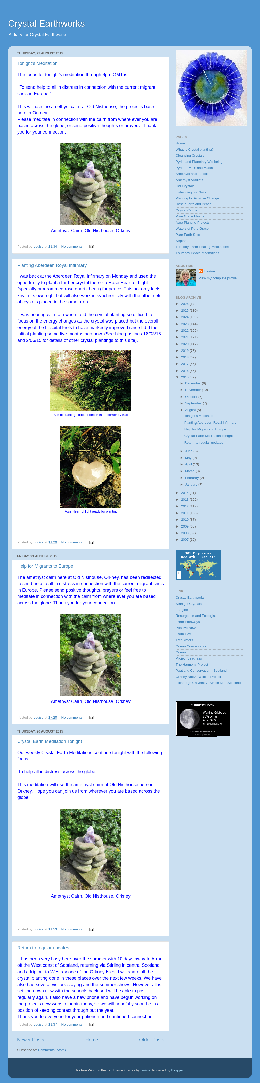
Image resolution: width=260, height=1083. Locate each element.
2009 (185, 526)
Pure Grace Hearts (190, 216)
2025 (185, 310)
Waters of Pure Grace (192, 228)
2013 (185, 499)
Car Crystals (185, 186)
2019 (185, 351)
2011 (185, 513)
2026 (185, 304)
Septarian (183, 241)
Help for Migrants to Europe (45, 566)
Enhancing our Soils (191, 192)
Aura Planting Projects (193, 222)
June (189, 451)
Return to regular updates (43, 947)
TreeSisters (184, 640)
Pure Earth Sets (188, 235)
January (191, 484)
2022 (185, 330)
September (194, 403)
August (191, 410)
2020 (185, 344)
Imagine (182, 610)
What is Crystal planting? (195, 149)
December (193, 383)
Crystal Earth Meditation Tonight (49, 741)
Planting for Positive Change (197, 198)
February (192, 478)
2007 (185, 540)
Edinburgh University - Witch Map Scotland (208, 683)
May (188, 458)
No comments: (72, 246)
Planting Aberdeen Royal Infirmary (52, 265)
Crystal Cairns (186, 210)
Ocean (181, 652)
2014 (185, 493)
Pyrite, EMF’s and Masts (194, 168)
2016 (185, 371)
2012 (185, 506)
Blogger (177, 1070)
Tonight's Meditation (37, 63)
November (193, 390)
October (191, 397)
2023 (185, 324)
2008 (185, 533)
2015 (185, 377)
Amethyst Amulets (189, 180)
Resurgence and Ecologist (196, 616)
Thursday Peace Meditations (197, 253)
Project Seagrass (189, 658)
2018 (185, 357)
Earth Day (183, 634)
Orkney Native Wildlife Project (198, 677)
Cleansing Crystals (190, 155)
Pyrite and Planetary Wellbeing (199, 162)
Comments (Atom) (52, 1050)
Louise (209, 271)
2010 (185, 519)
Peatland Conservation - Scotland (201, 670)
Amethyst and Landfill (192, 174)
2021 (185, 337)
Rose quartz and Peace (194, 204)
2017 (185, 364)
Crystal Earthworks (46, 23)
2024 (185, 317)
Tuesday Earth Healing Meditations (202, 247)
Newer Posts (30, 1039)
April (189, 464)
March (190, 471)
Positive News (186, 628)
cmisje (145, 1070)
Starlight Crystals (189, 604)
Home (91, 1039)
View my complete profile (218, 278)
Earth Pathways (188, 622)
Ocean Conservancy (191, 646)
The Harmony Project (192, 664)
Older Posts (151, 1039)
